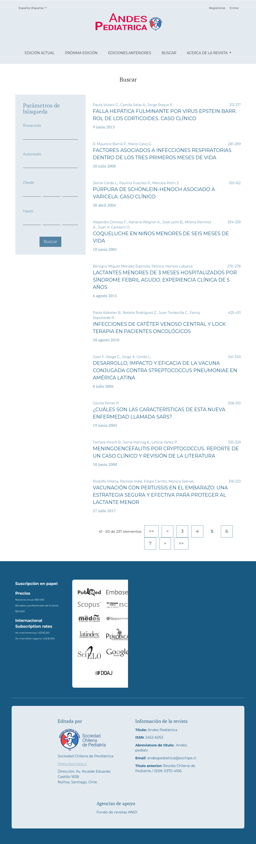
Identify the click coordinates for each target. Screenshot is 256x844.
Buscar (169, 53)
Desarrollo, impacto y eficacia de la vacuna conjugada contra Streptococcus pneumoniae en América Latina (165, 370)
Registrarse (217, 8)
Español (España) (34, 8)
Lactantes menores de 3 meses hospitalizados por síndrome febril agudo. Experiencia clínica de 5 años (165, 280)
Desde (28, 182)
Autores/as (32, 154)
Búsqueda (32, 125)
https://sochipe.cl (72, 764)
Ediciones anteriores (129, 53)
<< (151, 531)
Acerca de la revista (207, 53)
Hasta (28, 211)
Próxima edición (81, 53)
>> (181, 543)
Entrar (234, 8)
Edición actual (40, 53)
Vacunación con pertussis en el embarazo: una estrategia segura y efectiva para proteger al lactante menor (160, 495)
